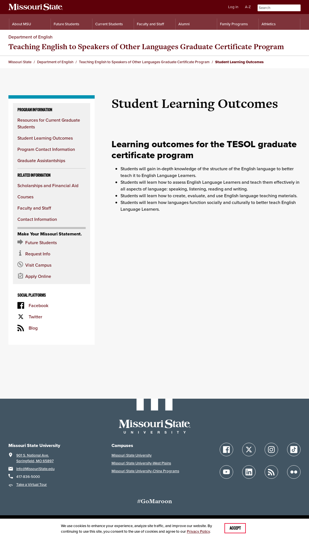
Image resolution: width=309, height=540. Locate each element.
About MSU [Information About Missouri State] (21, 24)
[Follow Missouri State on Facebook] (226, 449)
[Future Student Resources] (51, 242)
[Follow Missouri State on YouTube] (226, 472)
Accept (235, 528)
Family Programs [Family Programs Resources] (234, 24)
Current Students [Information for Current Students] (109, 24)
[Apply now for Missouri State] (51, 276)
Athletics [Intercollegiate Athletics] (269, 24)
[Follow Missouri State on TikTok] (294, 449)
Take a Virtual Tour (31, 484)
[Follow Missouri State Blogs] (271, 472)
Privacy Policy (198, 531)
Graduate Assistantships (41, 160)
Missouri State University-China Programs (145, 471)
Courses (25, 197)
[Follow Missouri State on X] (249, 449)
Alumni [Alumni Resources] (184, 24)
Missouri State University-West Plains (141, 463)
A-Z (248, 7)
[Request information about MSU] (51, 253)
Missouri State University (132, 455)
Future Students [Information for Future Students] (66, 24)
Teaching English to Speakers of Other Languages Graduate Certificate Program (146, 46)
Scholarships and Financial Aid (47, 185)
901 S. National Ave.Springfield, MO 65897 (35, 458)
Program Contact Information (46, 149)
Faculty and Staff (34, 208)
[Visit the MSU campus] (51, 265)
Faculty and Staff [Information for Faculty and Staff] (150, 24)
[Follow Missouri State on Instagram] (271, 449)
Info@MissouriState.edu (35, 468)
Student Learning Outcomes (45, 138)
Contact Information (37, 219)
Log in (233, 7)
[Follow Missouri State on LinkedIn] (249, 472)
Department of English (30, 37)
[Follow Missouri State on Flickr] (294, 472)
